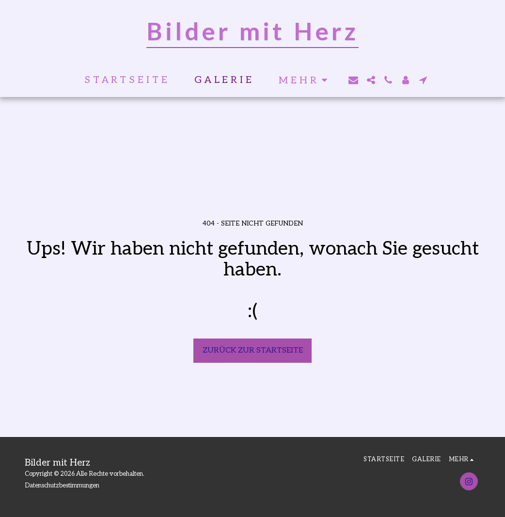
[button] (353, 80)
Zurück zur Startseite (253, 350)
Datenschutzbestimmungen (62, 485)
